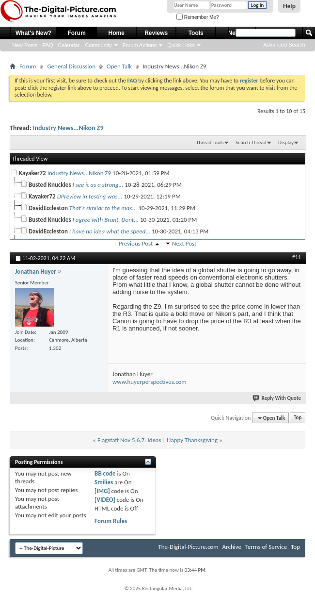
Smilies (103, 482)
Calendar (69, 45)
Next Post (184, 243)
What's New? (33, 33)
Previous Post (136, 243)
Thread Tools (210, 142)
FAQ (48, 45)
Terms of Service (266, 546)
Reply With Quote (277, 398)
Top (297, 418)
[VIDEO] (104, 499)
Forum (77, 33)
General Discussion (71, 66)
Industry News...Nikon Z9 (68, 128)
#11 (296, 257)
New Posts (25, 45)
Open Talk (119, 66)
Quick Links (181, 45)
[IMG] (102, 491)
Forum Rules (110, 521)
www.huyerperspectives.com (149, 381)
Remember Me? (197, 17)
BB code (104, 473)
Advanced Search (284, 45)
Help (289, 6)
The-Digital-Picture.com (188, 546)
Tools (196, 33)
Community (98, 45)
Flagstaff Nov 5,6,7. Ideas (129, 440)
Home (117, 33)
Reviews (156, 33)
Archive (231, 546)
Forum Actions (140, 45)
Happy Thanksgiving (192, 440)
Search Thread (251, 142)
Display (286, 142)
